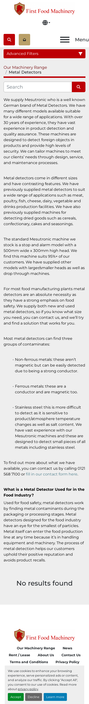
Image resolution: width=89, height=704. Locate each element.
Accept (15, 697)
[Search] (38, 87)
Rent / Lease (19, 655)
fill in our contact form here (51, 474)
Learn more (55, 697)
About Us (46, 655)
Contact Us (70, 655)
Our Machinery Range (36, 648)
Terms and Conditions (29, 662)
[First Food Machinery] (44, 635)
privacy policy (28, 689)
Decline (33, 697)
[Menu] (65, 40)
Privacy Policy (67, 662)
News (67, 648)
